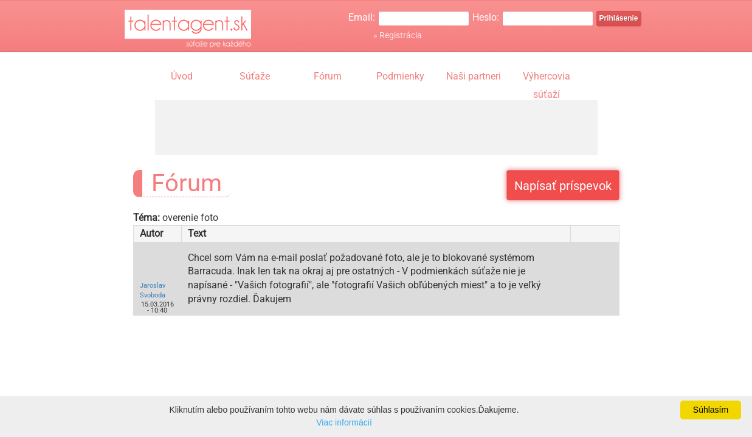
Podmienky (400, 76)
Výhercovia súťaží (546, 77)
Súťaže (255, 76)
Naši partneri (473, 76)
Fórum (328, 76)
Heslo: (485, 17)
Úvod (182, 76)
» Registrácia (397, 35)
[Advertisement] (376, 127)
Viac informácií (344, 422)
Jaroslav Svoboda (152, 290)
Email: (361, 17)
